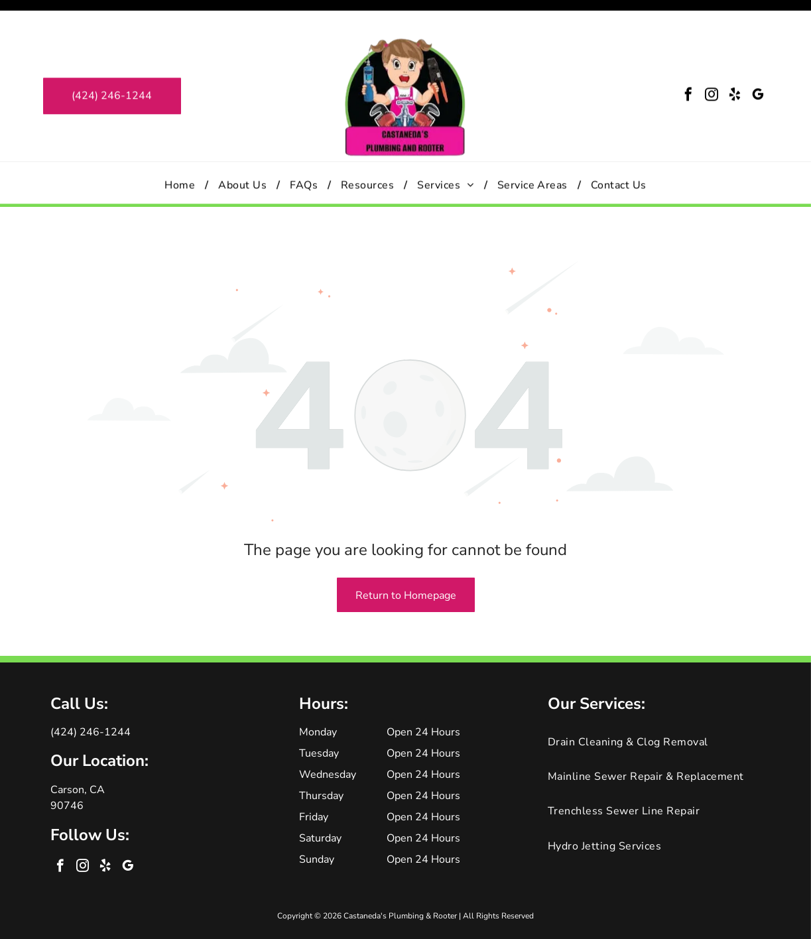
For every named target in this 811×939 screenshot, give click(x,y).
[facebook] (688, 72)
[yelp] (735, 72)
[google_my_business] (758, 72)
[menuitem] (181, 161)
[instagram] (711, 72)
